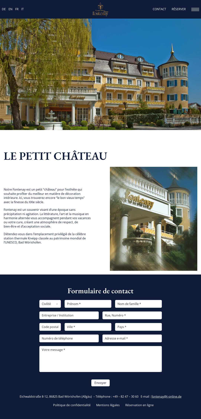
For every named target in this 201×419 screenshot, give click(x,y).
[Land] (138, 327)
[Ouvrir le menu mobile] (195, 9)
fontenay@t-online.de (166, 396)
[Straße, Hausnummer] (132, 315)
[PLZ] (50, 327)
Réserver (179, 9)
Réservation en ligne (139, 405)
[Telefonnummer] (69, 338)
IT (22, 9)
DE (4, 9)
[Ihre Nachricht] (100, 359)
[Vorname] (88, 304)
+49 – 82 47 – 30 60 (125, 396)
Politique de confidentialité (72, 405)
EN (10, 9)
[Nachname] (138, 304)
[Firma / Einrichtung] (69, 315)
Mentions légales (108, 405)
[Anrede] (50, 304)
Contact (159, 9)
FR (17, 9)
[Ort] (88, 327)
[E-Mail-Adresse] (132, 338)
